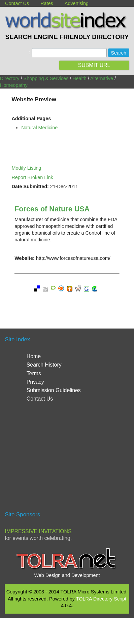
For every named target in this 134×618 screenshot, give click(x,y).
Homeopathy (14, 85)
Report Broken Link (32, 177)
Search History (44, 365)
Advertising (77, 3)
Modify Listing (26, 168)
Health (79, 78)
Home (34, 356)
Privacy (35, 382)
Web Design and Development (67, 575)
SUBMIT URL (94, 65)
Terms (34, 373)
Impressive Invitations (38, 531)
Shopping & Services (46, 78)
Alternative (101, 78)
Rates (46, 3)
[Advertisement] (67, 459)
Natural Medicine (39, 127)
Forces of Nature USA (52, 209)
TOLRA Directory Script (101, 599)
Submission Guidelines (54, 390)
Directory (10, 78)
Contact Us (17, 3)
